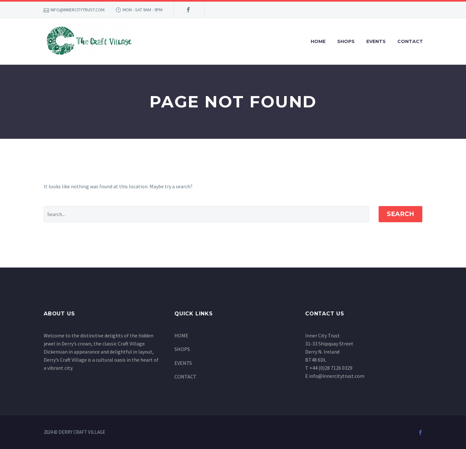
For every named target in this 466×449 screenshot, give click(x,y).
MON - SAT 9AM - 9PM (142, 10)
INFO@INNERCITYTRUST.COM (77, 10)
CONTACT (410, 41)
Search (400, 214)
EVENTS (376, 41)
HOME (318, 41)
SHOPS (346, 41)
